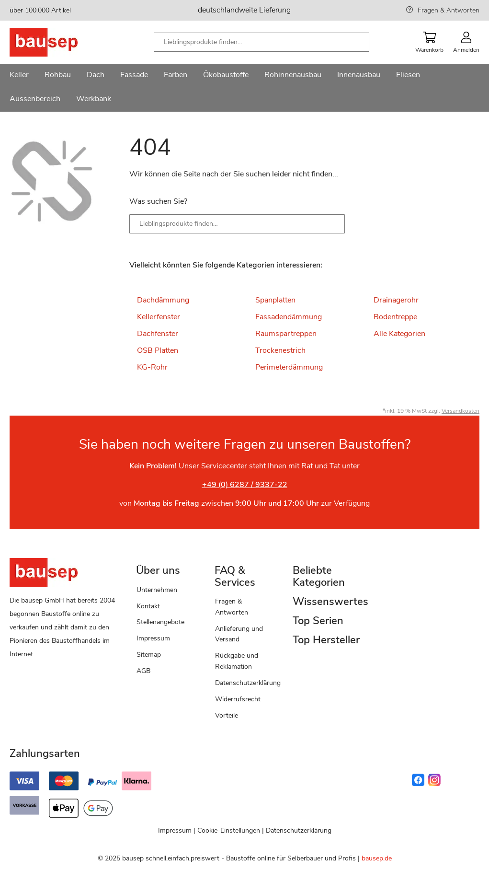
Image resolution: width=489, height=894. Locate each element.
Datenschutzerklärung (248, 682)
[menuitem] (19, 76)
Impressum (153, 638)
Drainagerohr (396, 300)
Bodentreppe (395, 317)
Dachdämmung (163, 300)
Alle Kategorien (399, 333)
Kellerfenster (158, 317)
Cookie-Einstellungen (228, 830)
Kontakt (148, 606)
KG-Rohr (152, 367)
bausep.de (377, 858)
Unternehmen (156, 589)
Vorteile (226, 715)
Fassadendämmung (288, 317)
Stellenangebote (160, 622)
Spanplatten (275, 300)
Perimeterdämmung (289, 367)
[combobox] (261, 42)
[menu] (244, 88)
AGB (143, 670)
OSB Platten (157, 350)
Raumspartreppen (286, 333)
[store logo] (59, 42)
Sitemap (148, 654)
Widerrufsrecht (238, 699)
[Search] (330, 223)
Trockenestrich (280, 350)
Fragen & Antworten (448, 10)
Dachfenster (157, 333)
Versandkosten (460, 411)
